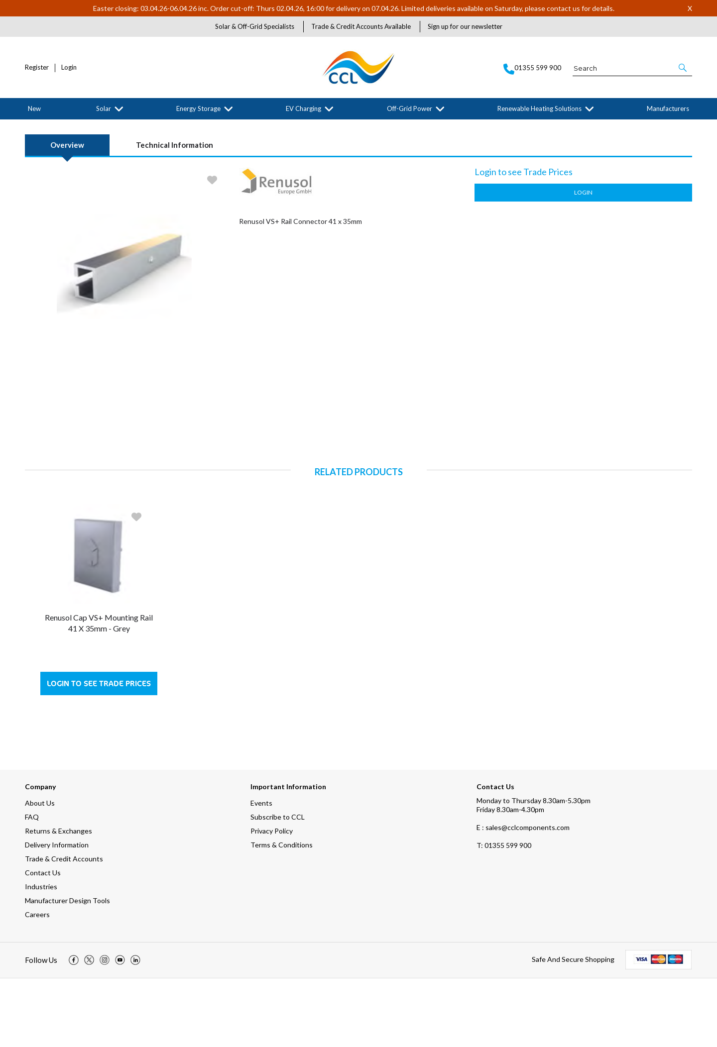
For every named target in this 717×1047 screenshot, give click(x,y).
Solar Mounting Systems (99, 127)
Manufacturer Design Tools (67, 969)
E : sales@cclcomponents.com (523, 896)
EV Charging (303, 108)
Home (32, 127)
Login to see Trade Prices (99, 752)
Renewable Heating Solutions (539, 108)
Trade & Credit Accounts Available (361, 26)
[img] (74, 1029)
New (34, 108)
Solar (103, 108)
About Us (40, 871)
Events (261, 871)
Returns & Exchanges (58, 899)
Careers (37, 983)
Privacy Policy (271, 899)
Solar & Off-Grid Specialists (254, 26)
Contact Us (43, 941)
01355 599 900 (504, 914)
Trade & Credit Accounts (64, 927)
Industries (41, 955)
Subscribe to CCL (277, 885)
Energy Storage (198, 108)
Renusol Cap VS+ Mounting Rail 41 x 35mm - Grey (99, 691)
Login (69, 67)
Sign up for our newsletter (465, 26)
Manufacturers (668, 108)
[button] (683, 68)
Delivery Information (57, 913)
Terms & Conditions (281, 913)
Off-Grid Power (409, 108)
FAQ (32, 885)
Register (37, 67)
